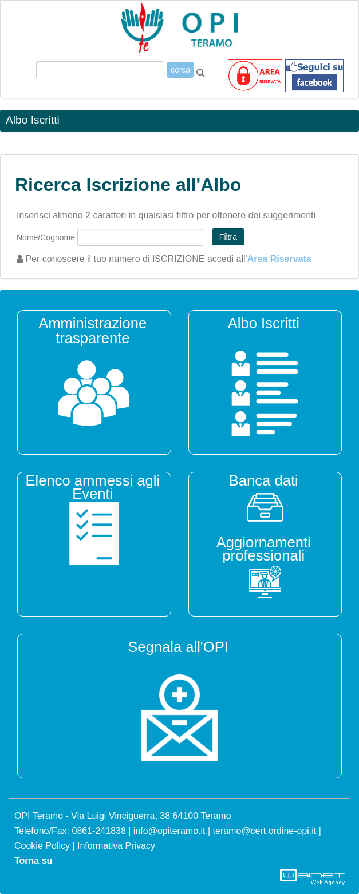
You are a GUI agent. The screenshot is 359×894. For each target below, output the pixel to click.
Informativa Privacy (116, 846)
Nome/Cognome (46, 237)
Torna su (33, 860)
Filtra (228, 236)
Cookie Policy (42, 846)
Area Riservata (279, 259)
